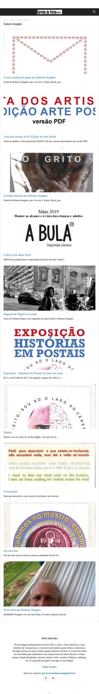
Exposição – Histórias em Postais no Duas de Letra (33, 373)
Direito (8, 432)
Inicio (6, 20)
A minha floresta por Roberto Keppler (26, 195)
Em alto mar (11, 550)
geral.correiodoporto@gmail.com (58, 673)
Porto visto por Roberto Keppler (22, 610)
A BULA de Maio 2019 (17, 255)
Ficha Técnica (49, 667)
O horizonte (10, 491)
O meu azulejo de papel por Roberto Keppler (30, 77)
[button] (93, 12)
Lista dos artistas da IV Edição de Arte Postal (30, 136)
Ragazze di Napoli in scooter (20, 314)
